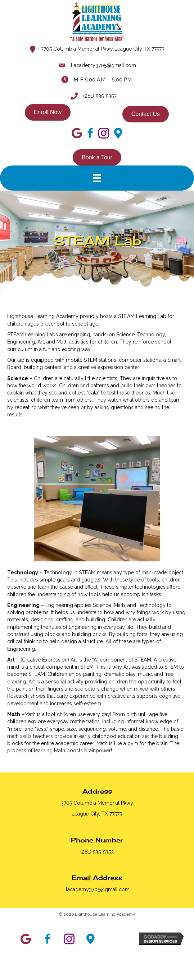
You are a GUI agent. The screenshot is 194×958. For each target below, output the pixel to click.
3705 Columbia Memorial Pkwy (97, 803)
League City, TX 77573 (97, 814)
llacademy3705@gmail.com (103, 65)
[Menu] (97, 178)
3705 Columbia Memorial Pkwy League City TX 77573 (102, 49)
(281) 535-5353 (100, 96)
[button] (26, 939)
